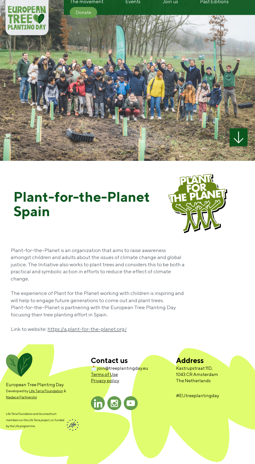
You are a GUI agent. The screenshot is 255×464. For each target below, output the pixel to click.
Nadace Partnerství (21, 397)
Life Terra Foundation (46, 391)
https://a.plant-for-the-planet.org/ (87, 329)
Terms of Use (104, 374)
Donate (83, 12)
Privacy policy (105, 380)
